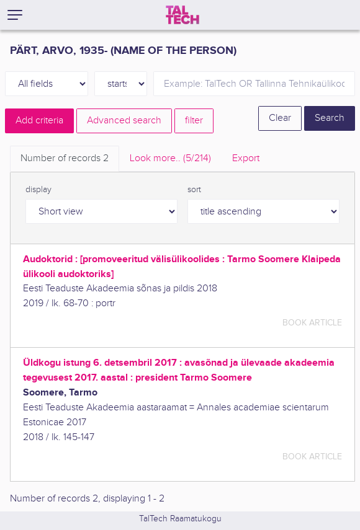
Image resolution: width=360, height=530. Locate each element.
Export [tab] (245, 158)
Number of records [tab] (64, 158)
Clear (280, 118)
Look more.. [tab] (170, 158)
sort (194, 190)
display (38, 190)
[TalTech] (182, 15)
